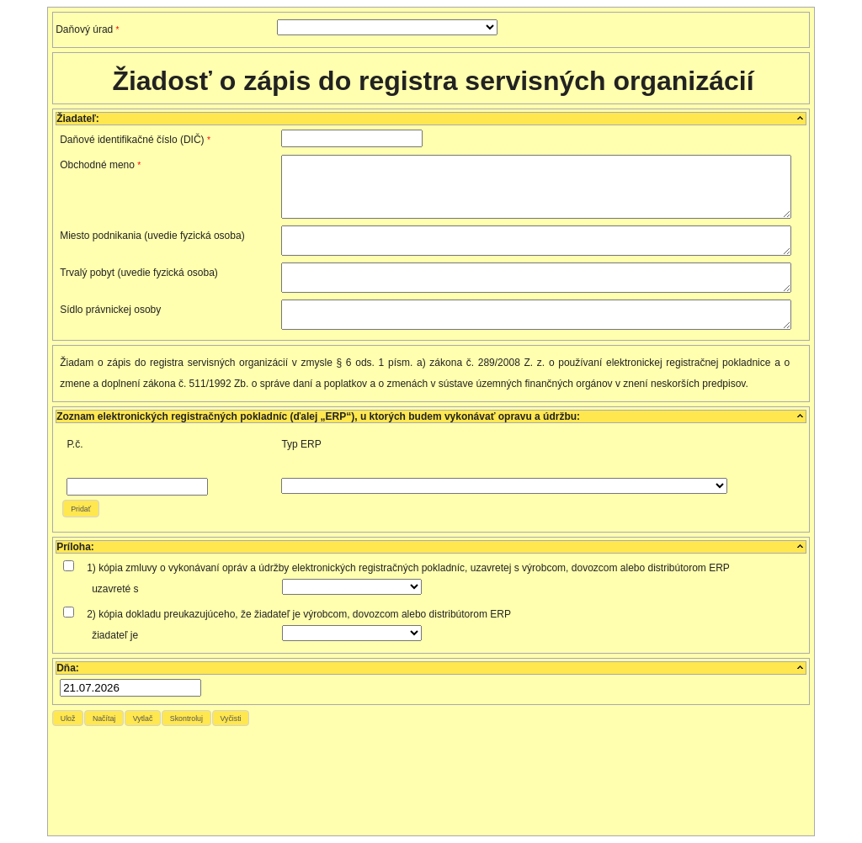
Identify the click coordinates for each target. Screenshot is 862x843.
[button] (80, 508)
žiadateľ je (115, 635)
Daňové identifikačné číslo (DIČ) (135, 140)
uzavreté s (115, 589)
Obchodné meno (100, 165)
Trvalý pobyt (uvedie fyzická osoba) (139, 272)
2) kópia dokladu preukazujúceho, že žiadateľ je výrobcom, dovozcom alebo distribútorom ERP (299, 614)
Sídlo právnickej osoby (110, 309)
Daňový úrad (87, 29)
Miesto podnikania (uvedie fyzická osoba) (152, 235)
